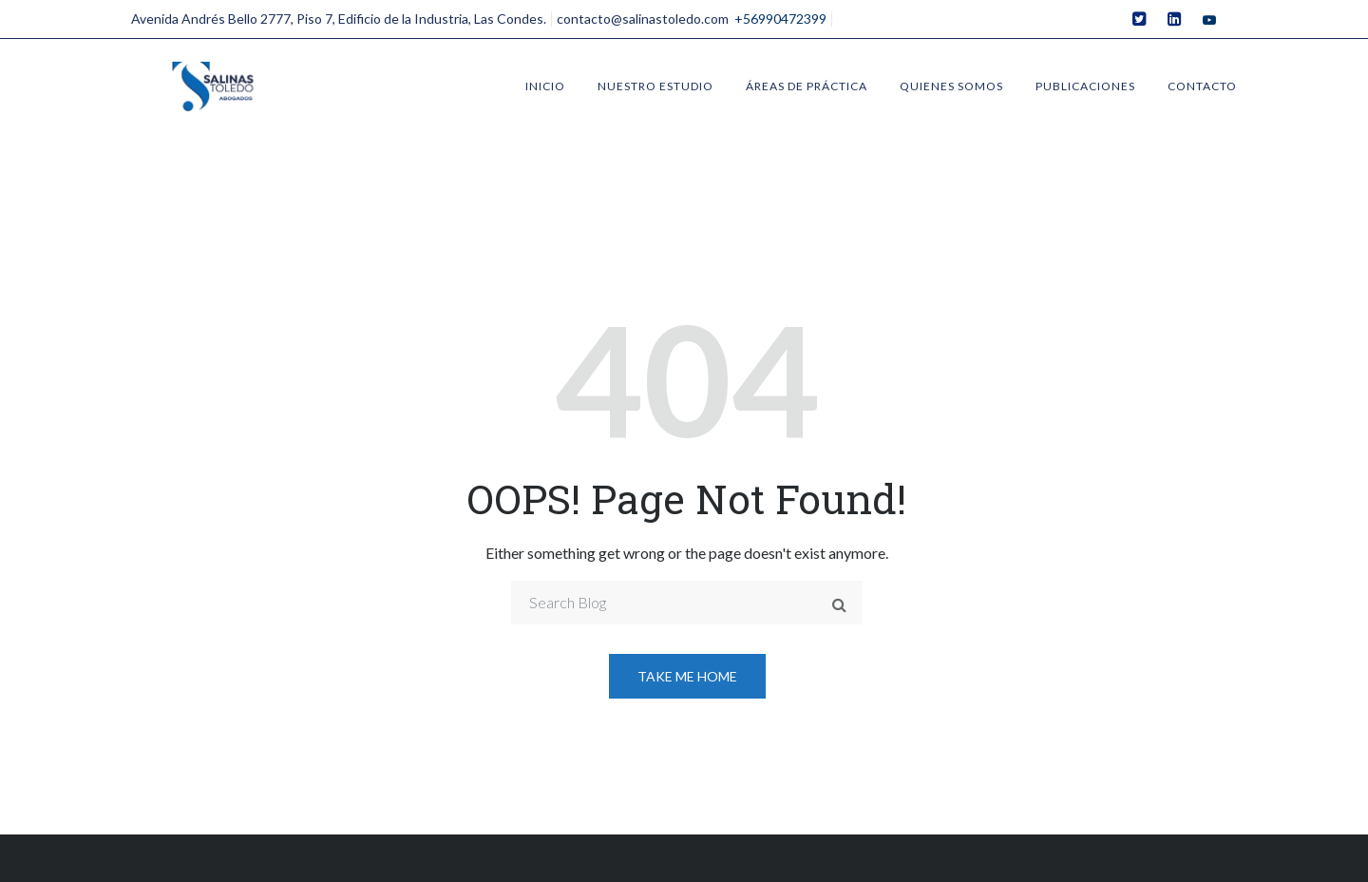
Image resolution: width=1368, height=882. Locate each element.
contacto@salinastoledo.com (643, 18)
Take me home (687, 676)
